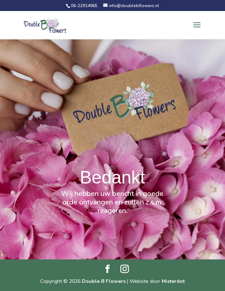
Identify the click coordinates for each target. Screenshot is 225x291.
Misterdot (173, 281)
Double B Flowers (104, 281)
